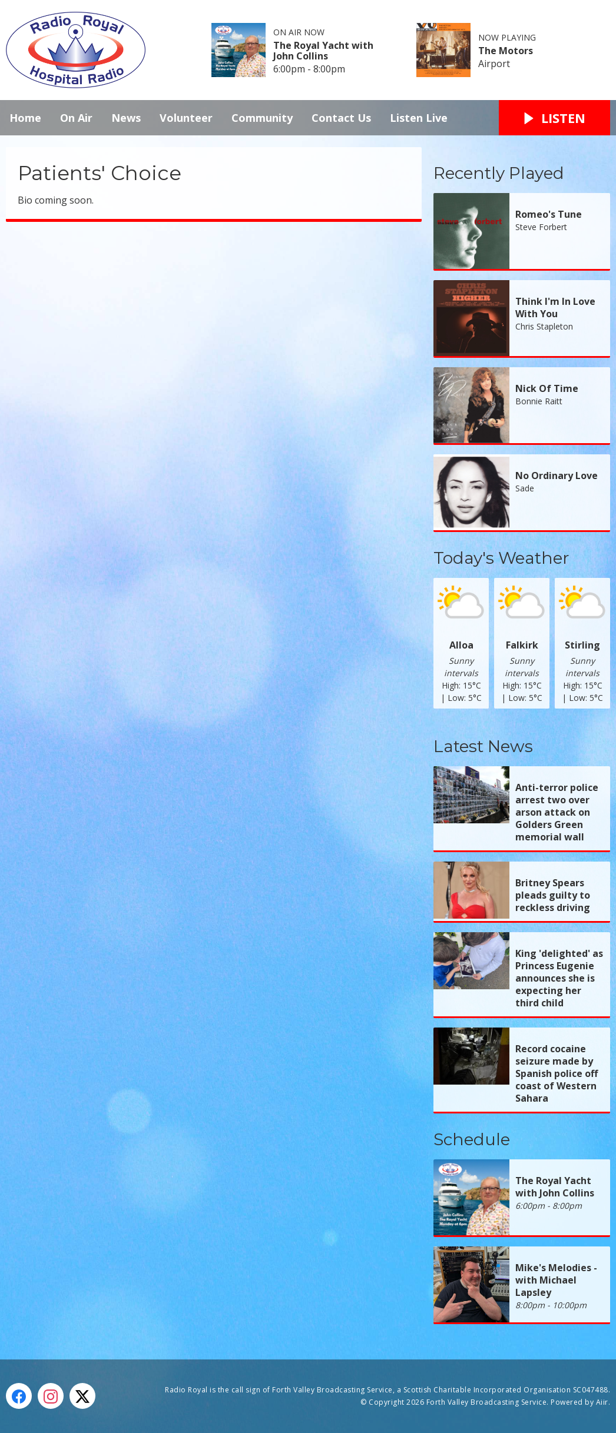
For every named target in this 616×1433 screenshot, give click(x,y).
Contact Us (341, 118)
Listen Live (419, 118)
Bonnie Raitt (538, 401)
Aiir (602, 1402)
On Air (76, 118)
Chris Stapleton (544, 326)
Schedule (471, 1139)
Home (25, 118)
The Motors (505, 50)
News (126, 118)
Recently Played (498, 173)
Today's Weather (501, 558)
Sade (524, 488)
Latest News (483, 746)
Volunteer (186, 118)
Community (262, 118)
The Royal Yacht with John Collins (323, 50)
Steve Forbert (541, 226)
